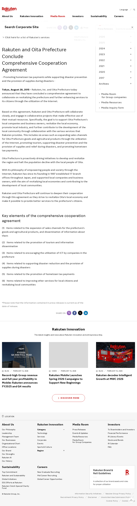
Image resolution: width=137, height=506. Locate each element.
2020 (102, 71)
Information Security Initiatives (88, 494)
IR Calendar (113, 443)
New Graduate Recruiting (48, 472)
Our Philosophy (9, 429)
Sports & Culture (44, 447)
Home (4, 21)
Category (41, 429)
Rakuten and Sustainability (13, 475)
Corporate (42, 440)
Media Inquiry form (113, 107)
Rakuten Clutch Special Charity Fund (15, 487)
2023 (102, 54)
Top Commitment (9, 472)
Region (40, 451)
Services (41, 437)
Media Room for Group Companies (82, 441)
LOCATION (8, 416)
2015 (45, 21)
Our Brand (6, 451)
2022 (102, 60)
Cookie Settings (128, 501)
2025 (102, 42)
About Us (7, 13)
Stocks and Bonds (115, 440)
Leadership (7, 433)
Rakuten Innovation (31, 13)
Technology (42, 433)
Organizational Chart (11, 443)
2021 (101, 65)
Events (40, 443)
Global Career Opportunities (49, 479)
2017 (101, 77)
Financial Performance (118, 433)
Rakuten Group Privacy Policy (118, 494)
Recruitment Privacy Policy (72, 497)
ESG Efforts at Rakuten (12, 482)
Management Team (10, 437)
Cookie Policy (112, 501)
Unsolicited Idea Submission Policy (116, 497)
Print (84, 28)
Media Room (57, 13)
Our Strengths (8, 454)
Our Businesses (9, 440)
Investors (77, 13)
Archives (104, 83)
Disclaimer (92, 497)
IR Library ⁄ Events (115, 437)
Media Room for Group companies (114, 95)
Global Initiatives (9, 479)
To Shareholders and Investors (121, 429)
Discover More (68, 398)
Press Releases (33, 21)
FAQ (109, 447)
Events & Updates (125, 28)
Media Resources (112, 102)
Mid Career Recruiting (47, 475)
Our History (7, 461)
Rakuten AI (7, 457)
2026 (102, 36)
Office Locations (9, 447)
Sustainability (99, 13)
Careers (42, 467)
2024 (102, 48)
